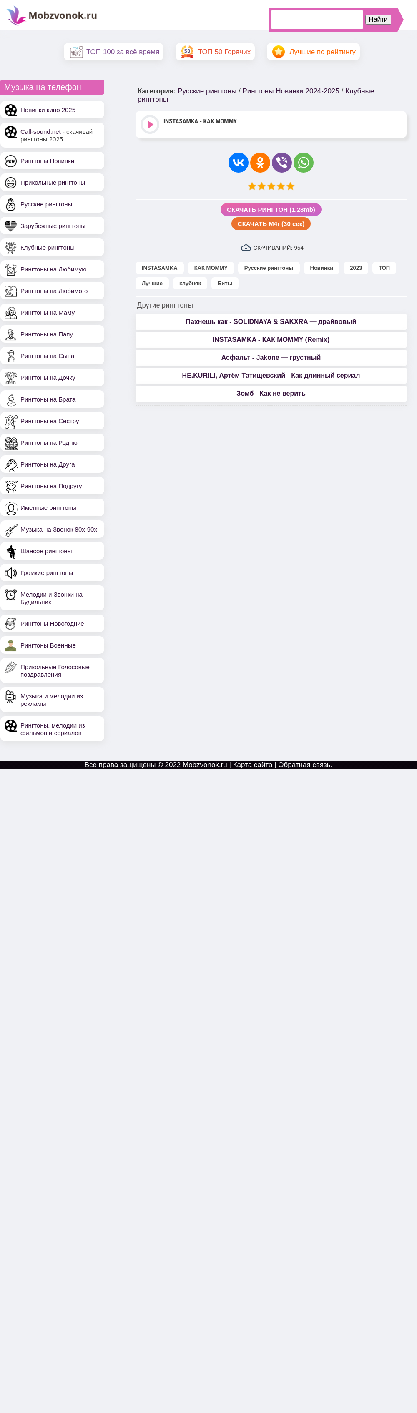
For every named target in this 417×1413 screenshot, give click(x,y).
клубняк (190, 283)
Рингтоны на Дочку (47, 377)
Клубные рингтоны (47, 247)
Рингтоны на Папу (46, 334)
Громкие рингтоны (46, 572)
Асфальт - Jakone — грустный (271, 357)
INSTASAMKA (160, 268)
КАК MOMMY (211, 268)
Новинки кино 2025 (47, 109)
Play (150, 125)
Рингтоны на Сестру (49, 420)
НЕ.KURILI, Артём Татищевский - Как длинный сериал (271, 375)
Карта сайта (253, 765)
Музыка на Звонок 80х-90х (58, 529)
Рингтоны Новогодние (52, 623)
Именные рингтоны (48, 507)
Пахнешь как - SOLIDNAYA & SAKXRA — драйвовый (271, 321)
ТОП (384, 268)
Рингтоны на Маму (47, 312)
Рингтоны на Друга (47, 464)
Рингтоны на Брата (47, 399)
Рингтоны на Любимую (53, 269)
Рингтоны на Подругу (51, 485)
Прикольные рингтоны (52, 182)
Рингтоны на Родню (49, 442)
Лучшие (152, 283)
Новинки (322, 268)
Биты (225, 283)
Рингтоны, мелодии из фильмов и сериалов (52, 729)
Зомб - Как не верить (270, 393)
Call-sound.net (40, 131)
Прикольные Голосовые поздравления (55, 670)
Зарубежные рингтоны (52, 225)
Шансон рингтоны (46, 551)
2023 (356, 268)
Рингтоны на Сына (47, 355)
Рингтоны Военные (48, 645)
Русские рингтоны (46, 204)
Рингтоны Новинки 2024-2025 (290, 91)
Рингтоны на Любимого (54, 290)
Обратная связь (304, 765)
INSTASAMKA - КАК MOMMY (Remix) (271, 339)
